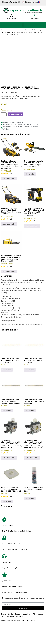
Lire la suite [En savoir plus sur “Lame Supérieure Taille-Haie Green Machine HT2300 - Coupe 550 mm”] (6, 410)
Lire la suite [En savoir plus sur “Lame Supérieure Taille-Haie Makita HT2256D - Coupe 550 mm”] (30, 370)
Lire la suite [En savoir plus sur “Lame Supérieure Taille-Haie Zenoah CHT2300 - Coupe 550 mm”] (6, 370)
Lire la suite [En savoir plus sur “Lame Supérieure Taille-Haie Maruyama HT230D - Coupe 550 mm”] (30, 410)
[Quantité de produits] (4, 114)
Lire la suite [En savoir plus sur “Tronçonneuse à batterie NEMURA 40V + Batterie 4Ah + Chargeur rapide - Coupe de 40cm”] (30, 174)
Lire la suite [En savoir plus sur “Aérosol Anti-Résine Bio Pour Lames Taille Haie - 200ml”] (30, 498)
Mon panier (35, 19)
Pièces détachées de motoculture (12, 30)
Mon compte (11, 19)
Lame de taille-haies (8, 32)
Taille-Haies (36, 30)
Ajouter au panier (15, 114)
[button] (23, 25)
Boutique (28, 30)
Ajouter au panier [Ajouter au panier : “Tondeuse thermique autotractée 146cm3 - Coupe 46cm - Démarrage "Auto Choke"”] (8, 224)
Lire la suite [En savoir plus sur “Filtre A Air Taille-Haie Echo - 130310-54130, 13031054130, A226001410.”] (6, 501)
